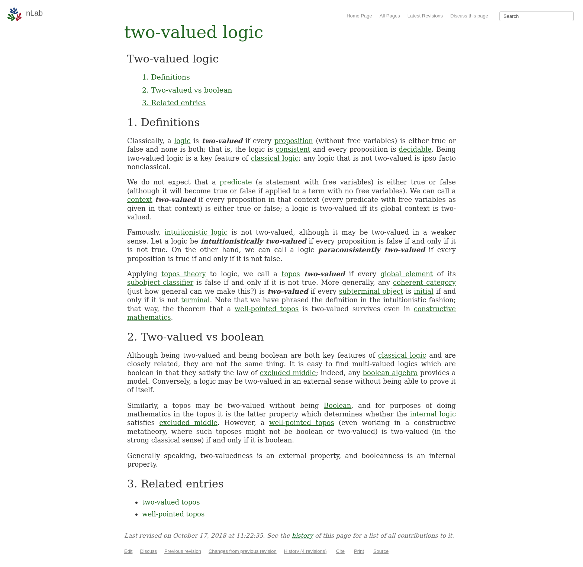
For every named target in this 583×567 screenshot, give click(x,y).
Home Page (359, 16)
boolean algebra (390, 373)
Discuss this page (469, 16)
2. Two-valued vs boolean (187, 90)
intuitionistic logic (196, 232)
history (302, 535)
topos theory (183, 274)
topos (290, 274)
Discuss (148, 551)
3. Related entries (174, 103)
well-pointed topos (267, 309)
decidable (415, 149)
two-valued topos (171, 502)
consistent (293, 149)
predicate (236, 182)
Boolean (337, 405)
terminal (195, 300)
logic (182, 141)
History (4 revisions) (305, 551)
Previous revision (182, 551)
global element (406, 274)
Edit (128, 551)
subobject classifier (160, 282)
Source (381, 551)
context (139, 199)
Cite (340, 551)
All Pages (390, 16)
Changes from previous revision (243, 551)
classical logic (275, 158)
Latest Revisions (425, 16)
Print (359, 551)
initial (424, 291)
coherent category (424, 282)
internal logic (433, 414)
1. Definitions (166, 77)
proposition (293, 141)
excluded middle (288, 373)
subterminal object (371, 291)
